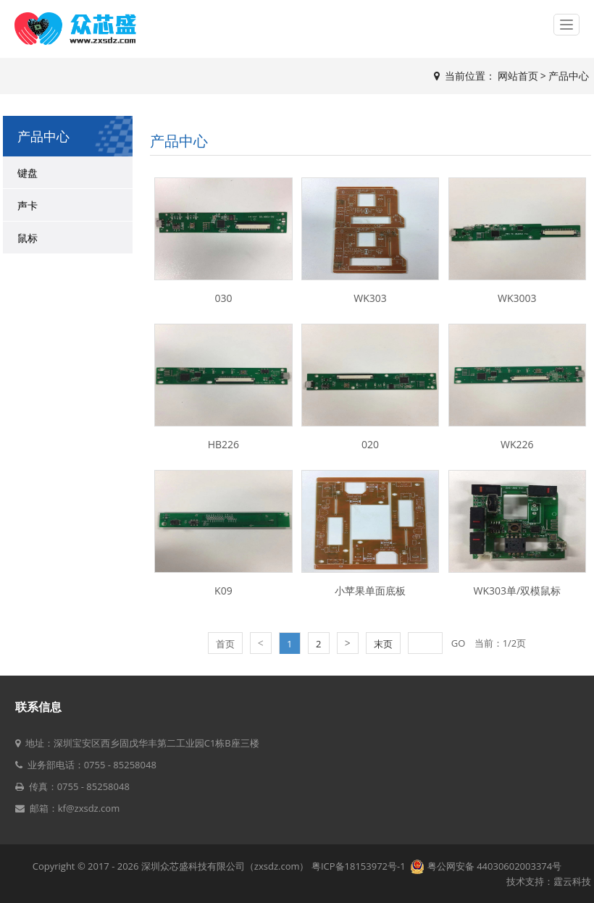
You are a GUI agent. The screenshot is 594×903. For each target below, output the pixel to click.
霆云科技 (572, 881)
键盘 (27, 173)
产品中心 (568, 76)
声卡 (27, 205)
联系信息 (38, 706)
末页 (383, 643)
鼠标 (27, 238)
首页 (225, 643)
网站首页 (518, 76)
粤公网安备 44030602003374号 (485, 866)
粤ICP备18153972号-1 (359, 866)
